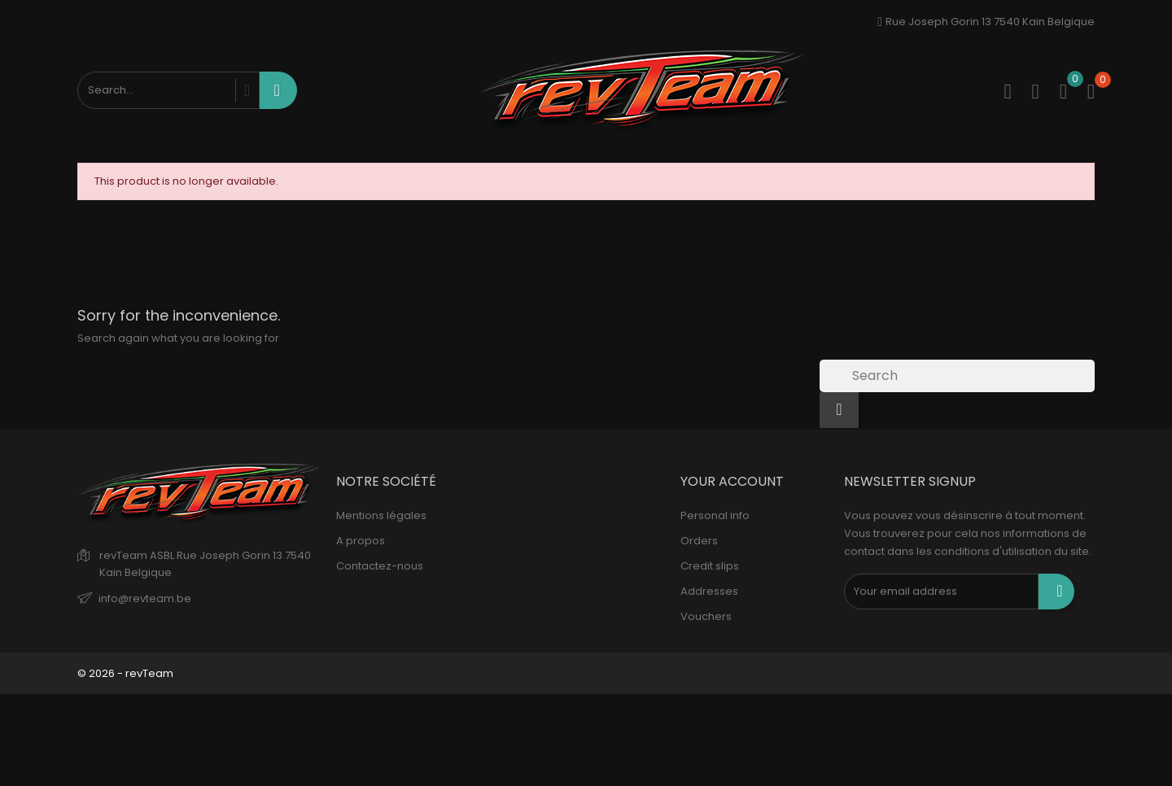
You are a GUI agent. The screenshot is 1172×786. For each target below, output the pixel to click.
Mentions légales (381, 515)
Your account (732, 481)
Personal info (715, 515)
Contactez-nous (379, 566)
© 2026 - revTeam (125, 673)
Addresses (709, 591)
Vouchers (706, 616)
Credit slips (709, 566)
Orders (699, 540)
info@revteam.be (144, 598)
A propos (360, 540)
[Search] (957, 376)
